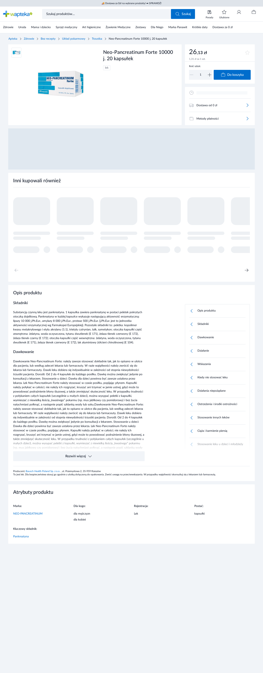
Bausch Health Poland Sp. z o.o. (43, 471)
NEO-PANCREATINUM (28, 513)
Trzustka (97, 38)
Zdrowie (29, 38)
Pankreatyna (21, 536)
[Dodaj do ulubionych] (247, 52)
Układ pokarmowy (73, 38)
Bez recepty (48, 38)
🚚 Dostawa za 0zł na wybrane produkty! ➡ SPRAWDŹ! (131, 3)
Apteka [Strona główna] (12, 38)
